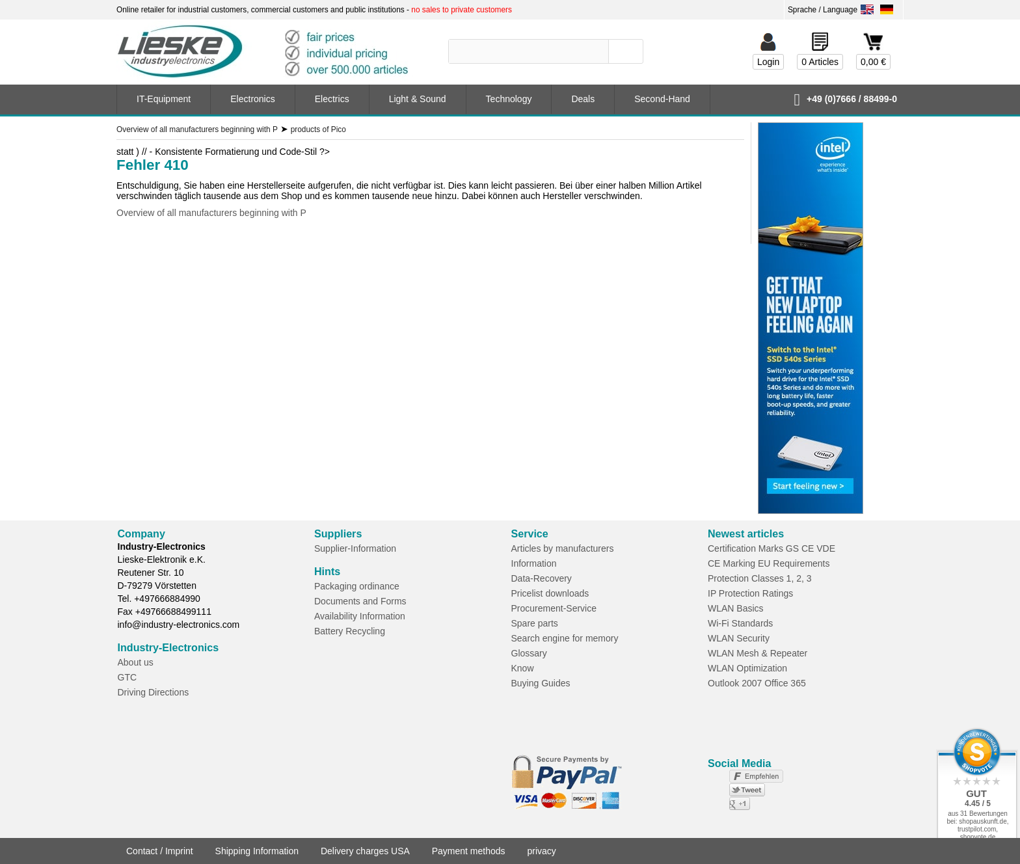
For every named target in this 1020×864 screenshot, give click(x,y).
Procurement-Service (554, 608)
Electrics (332, 99)
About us (136, 662)
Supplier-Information (355, 548)
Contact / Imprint (159, 851)
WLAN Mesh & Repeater (757, 653)
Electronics (252, 99)
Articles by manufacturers (562, 548)
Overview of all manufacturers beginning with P (211, 213)
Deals (583, 99)
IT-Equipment (164, 99)
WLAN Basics (736, 608)
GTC (127, 677)
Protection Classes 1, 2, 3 (760, 578)
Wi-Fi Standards (740, 623)
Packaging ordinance (356, 586)
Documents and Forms (360, 601)
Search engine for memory (565, 638)
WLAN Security (739, 638)
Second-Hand (662, 99)
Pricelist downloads (550, 593)
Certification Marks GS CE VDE (771, 548)
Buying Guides (540, 683)
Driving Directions (153, 692)
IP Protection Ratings (750, 593)
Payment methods (468, 851)
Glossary (529, 653)
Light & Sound (417, 99)
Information (534, 563)
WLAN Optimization (747, 668)
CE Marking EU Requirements (769, 563)
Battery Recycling (349, 631)
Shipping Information (257, 851)
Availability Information (359, 616)
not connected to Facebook (715, 776)
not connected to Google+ (715, 803)
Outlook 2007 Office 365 (757, 683)
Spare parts (534, 623)
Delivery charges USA (365, 851)
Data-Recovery (541, 578)
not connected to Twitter (715, 790)
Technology (509, 99)
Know (522, 668)
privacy (541, 851)
